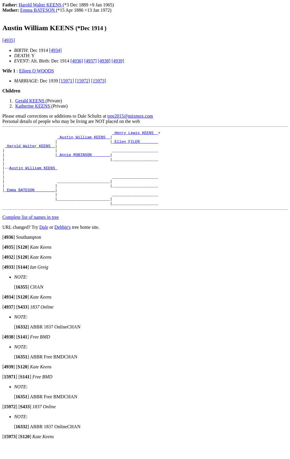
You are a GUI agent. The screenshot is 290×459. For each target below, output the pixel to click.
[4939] (118, 60)
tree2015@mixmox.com (130, 116)
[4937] (90, 60)
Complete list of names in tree (30, 232)
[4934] (55, 50)
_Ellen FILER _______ (135, 144)
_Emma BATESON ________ (30, 202)
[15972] (82, 80)
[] (8, 252)
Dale (43, 242)
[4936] (76, 60)
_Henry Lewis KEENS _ (135, 133)
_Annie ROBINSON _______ (83, 159)
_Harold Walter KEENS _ (30, 149)
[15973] (98, 80)
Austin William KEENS (33, 175)
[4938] (104, 60)
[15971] (66, 80)
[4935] (8, 40)
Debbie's (63, 242)
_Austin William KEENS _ (83, 138)
